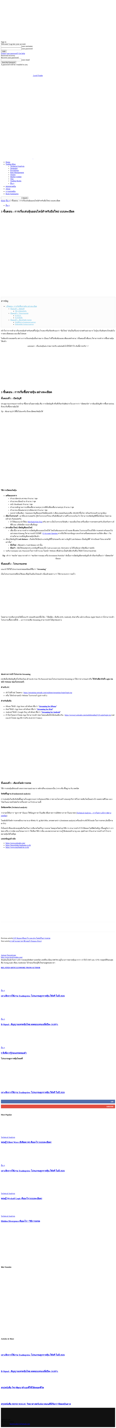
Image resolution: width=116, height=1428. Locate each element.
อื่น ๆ (12, 183)
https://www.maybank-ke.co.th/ (17, 847)
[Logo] (17, 158)
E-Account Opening (50, 533)
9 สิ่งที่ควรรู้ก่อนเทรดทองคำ (14, 1053)
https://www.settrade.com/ (15, 843)
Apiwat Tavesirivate (8, 955)
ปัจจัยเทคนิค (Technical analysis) (24, 324)
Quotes (13, 175)
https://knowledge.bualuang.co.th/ (18, 845)
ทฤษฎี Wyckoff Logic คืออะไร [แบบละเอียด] (21, 1198)
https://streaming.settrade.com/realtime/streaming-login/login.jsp (48, 693)
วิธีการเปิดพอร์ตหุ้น (20, 311)
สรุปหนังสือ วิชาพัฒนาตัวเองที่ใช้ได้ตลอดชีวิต (22, 1387)
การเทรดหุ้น (11, 191)
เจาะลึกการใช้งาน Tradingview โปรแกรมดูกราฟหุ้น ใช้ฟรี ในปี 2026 (33, 996)
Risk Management (17, 173)
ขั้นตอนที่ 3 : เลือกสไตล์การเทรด (21, 320)
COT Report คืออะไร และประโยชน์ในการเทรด (31, 938)
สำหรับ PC (18, 315)
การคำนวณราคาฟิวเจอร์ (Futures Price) (26, 941)
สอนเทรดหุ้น (11, 186)
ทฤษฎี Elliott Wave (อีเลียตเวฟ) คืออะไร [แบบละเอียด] (26, 1142)
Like (112, 1101)
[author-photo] (6, 953)
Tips (12, 179)
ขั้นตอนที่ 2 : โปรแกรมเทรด (19, 313)
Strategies (14, 168)
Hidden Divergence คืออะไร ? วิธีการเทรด (20, 1221)
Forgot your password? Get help (13, 53)
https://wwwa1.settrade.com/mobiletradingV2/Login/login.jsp (88, 715)
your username (27, 46)
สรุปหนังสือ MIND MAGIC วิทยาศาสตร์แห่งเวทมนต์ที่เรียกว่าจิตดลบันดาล (36, 1404)
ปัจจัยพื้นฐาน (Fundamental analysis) (25, 322)
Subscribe (110, 1106)
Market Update (15, 177)
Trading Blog (11, 164)
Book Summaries (12, 194)
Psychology (14, 170)
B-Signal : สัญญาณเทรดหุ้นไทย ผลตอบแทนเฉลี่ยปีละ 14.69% (29, 1024)
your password (27, 49)
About (8, 189)
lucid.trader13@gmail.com (20, 1424)
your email (26, 60)
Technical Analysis (17, 166)
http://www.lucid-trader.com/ (12, 957)
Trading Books (15, 181)
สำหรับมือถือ (19, 318)
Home (8, 162)
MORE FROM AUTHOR (30, 968)
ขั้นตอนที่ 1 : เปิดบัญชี (17, 309)
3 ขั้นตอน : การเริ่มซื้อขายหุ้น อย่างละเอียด (21, 306)
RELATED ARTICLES (10, 968)
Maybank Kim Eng (35, 522)
